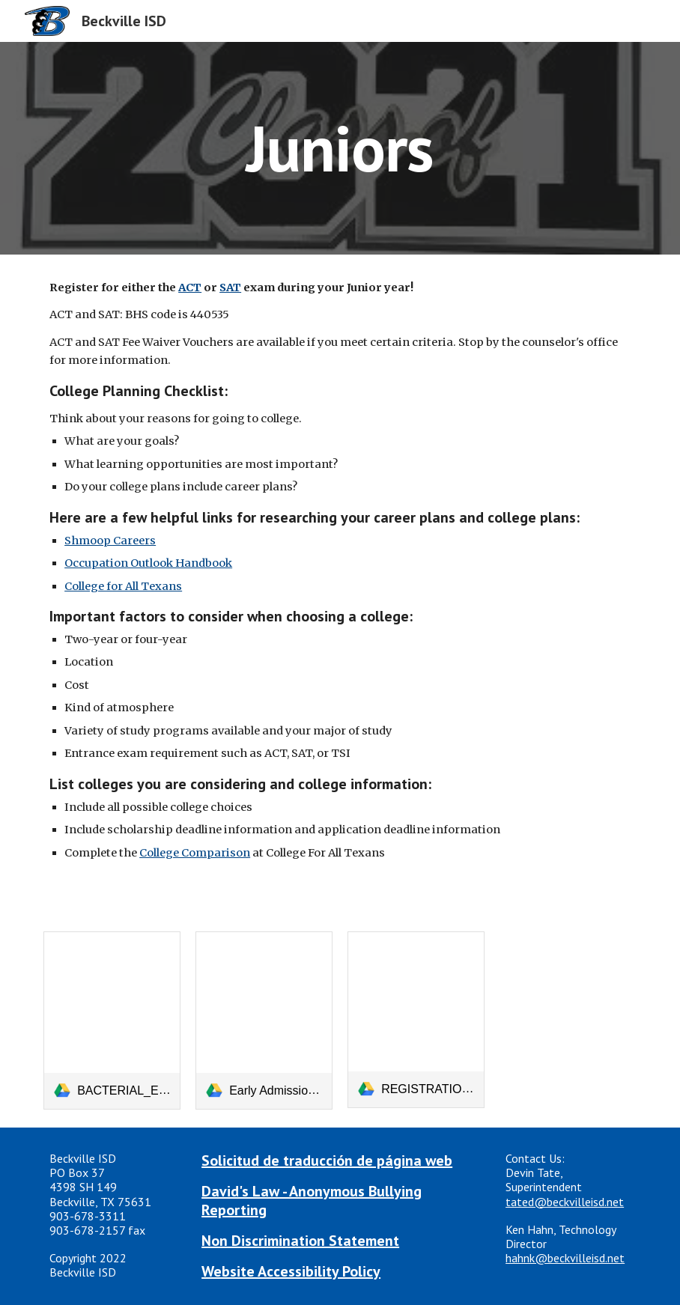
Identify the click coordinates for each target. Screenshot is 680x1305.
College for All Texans (123, 586)
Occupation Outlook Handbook (148, 563)
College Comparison (194, 853)
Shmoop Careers (110, 540)
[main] (340, 148)
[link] (111, 1020)
